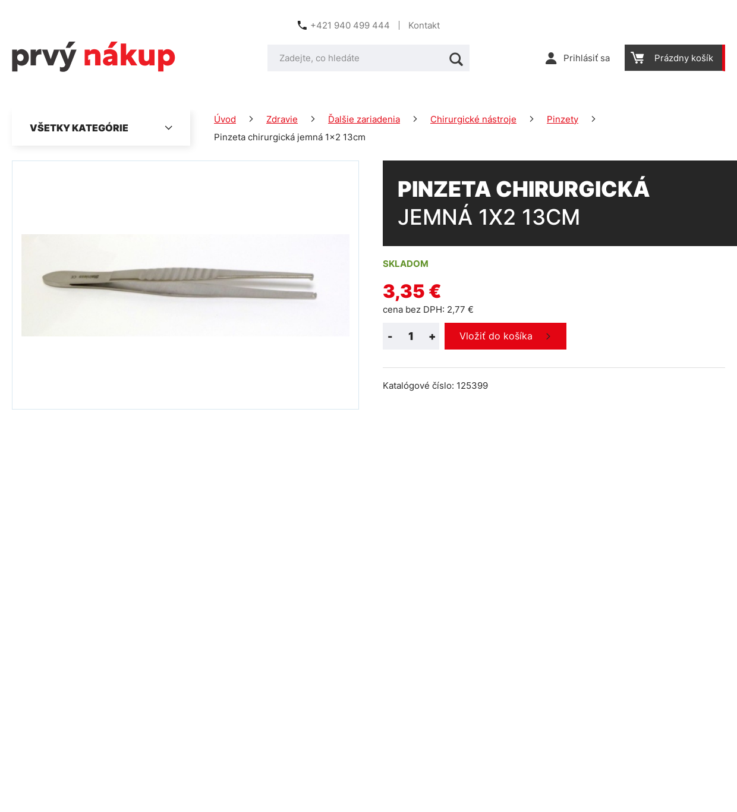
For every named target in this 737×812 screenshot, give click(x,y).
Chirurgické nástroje (473, 119)
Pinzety (562, 119)
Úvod (225, 119)
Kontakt (424, 25)
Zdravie (282, 119)
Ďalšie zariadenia (364, 119)
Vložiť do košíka (496, 336)
